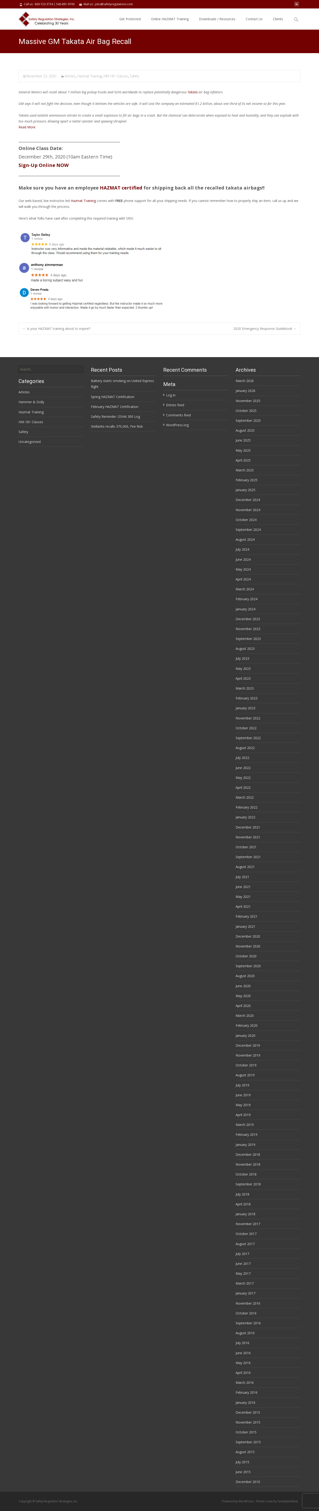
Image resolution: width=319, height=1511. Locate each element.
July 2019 (242, 1085)
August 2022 (245, 748)
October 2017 (246, 1233)
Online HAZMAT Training (170, 19)
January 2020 (245, 1035)
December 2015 (248, 1412)
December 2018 (248, 1154)
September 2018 (248, 1184)
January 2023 (245, 708)
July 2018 (242, 1194)
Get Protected (130, 19)
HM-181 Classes (116, 76)
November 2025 (248, 400)
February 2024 (246, 599)
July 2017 (242, 1253)
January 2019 (245, 1144)
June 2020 (243, 986)
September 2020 (248, 966)
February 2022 (246, 807)
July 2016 (242, 1343)
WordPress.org (177, 425)
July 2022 (242, 757)
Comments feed (178, 415)
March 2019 (245, 1124)
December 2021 (248, 827)
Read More (27, 127)
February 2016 (246, 1392)
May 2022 (243, 777)
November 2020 (248, 946)
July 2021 (242, 877)
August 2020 (245, 976)
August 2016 (245, 1333)
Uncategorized (30, 441)
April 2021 (243, 906)
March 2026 (245, 381)
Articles (70, 76)
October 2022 (246, 728)
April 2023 (243, 678)
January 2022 (245, 817)
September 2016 (248, 1323)
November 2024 (248, 510)
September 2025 (248, 420)
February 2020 (246, 1025)
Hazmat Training (89, 76)
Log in (170, 395)
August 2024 (245, 539)
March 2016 (245, 1382)
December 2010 (248, 1481)
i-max (269, 1501)
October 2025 (246, 410)
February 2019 (246, 1134)
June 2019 (243, 1095)
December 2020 (248, 936)
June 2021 (243, 886)
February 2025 (246, 480)
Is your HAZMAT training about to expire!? (56, 328)
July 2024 (242, 549)
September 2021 (248, 857)
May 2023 (243, 668)
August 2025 (245, 430)
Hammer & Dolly (31, 402)
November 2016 (248, 1303)
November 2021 (248, 837)
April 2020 (243, 1005)
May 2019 (243, 1105)
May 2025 (243, 450)
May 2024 (243, 569)
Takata (192, 92)
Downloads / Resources (217, 19)
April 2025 (243, 460)
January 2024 (245, 609)
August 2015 (245, 1452)
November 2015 (248, 1422)
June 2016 (243, 1353)
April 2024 (243, 579)
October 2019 (246, 1065)
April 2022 (243, 787)
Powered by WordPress (238, 1501)
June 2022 (243, 767)
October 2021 (246, 847)
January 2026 (245, 390)
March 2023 (245, 688)
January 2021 (245, 926)
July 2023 (242, 658)
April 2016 (243, 1372)
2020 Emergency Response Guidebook (264, 328)
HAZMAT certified (121, 188)
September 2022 (248, 738)
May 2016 (243, 1363)
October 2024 (246, 519)
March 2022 (245, 797)
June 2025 (243, 440)
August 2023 (245, 648)
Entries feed (175, 405)
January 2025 (245, 490)
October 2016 (246, 1313)
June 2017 (243, 1263)
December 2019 (248, 1045)
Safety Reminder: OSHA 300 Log (115, 416)
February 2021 (246, 916)
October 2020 (246, 956)
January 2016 (245, 1402)
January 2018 (245, 1214)
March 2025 (245, 470)
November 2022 (248, 718)
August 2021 (245, 866)
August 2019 (245, 1075)
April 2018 (243, 1204)
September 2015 (248, 1442)
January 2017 (245, 1293)
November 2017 (248, 1224)
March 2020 (245, 1015)
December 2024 (248, 499)
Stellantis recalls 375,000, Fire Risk (117, 426)
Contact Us (254, 19)
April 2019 (243, 1115)
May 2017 (243, 1273)
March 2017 (245, 1283)
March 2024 (245, 589)
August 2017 (245, 1244)
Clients (278, 19)
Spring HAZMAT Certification (112, 397)
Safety (134, 76)
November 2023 (248, 629)
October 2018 (246, 1174)
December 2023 (248, 619)
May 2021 (243, 896)
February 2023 (246, 698)
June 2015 (243, 1472)
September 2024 (248, 529)
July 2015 (242, 1462)
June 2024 (243, 559)
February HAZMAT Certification (114, 406)
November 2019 (248, 1055)
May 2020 (243, 996)
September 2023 (248, 638)
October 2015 (246, 1432)
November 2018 (248, 1164)
